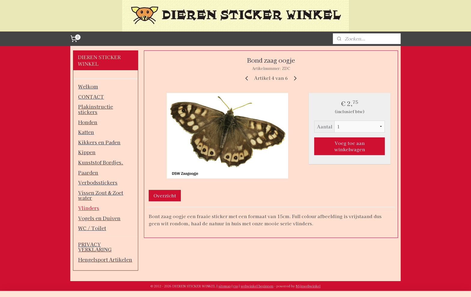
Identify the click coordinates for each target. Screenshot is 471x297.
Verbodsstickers (97, 182)
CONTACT (91, 96)
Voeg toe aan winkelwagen (349, 146)
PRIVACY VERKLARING (94, 247)
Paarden (88, 172)
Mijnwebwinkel (308, 286)
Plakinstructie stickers (95, 109)
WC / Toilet (92, 228)
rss (235, 286)
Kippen (87, 152)
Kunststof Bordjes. (100, 162)
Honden (87, 122)
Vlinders (88, 208)
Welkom (88, 86)
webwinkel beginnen (257, 286)
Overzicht (164, 195)
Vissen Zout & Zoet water (100, 195)
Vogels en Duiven (99, 218)
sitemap (224, 286)
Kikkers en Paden (99, 142)
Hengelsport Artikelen (105, 259)
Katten (86, 132)
